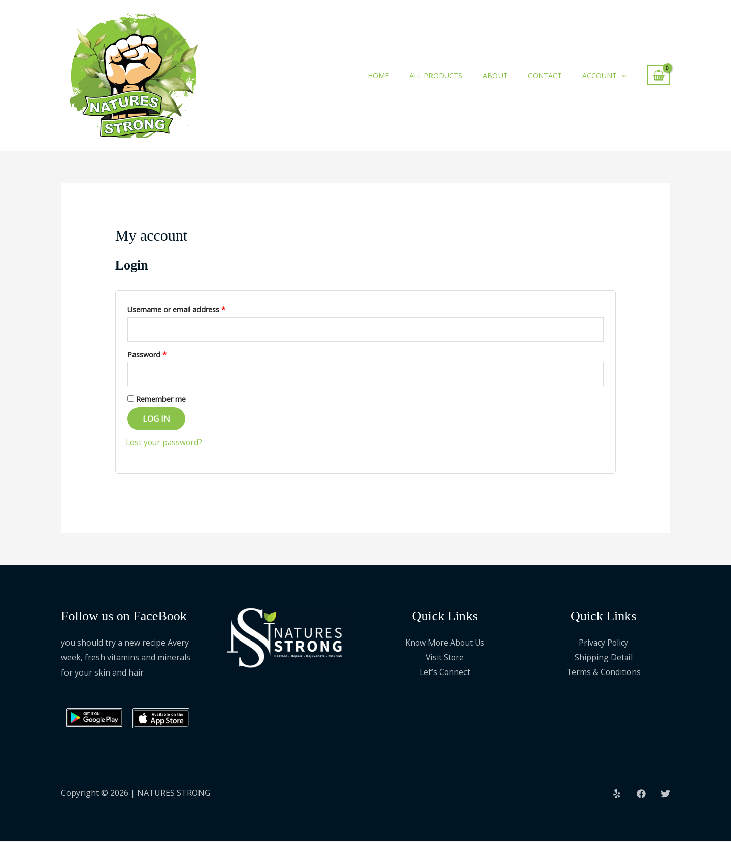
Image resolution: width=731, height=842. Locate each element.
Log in (156, 419)
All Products (435, 75)
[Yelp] (616, 794)
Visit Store (444, 657)
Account (599, 75)
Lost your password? (165, 442)
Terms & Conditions (603, 673)
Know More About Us (445, 643)
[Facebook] (641, 794)
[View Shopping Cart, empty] (658, 75)
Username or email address (191, 308)
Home (378, 75)
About (495, 75)
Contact (545, 75)
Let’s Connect (445, 673)
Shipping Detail (603, 657)
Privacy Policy (603, 643)
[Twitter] (665, 794)
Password (161, 353)
